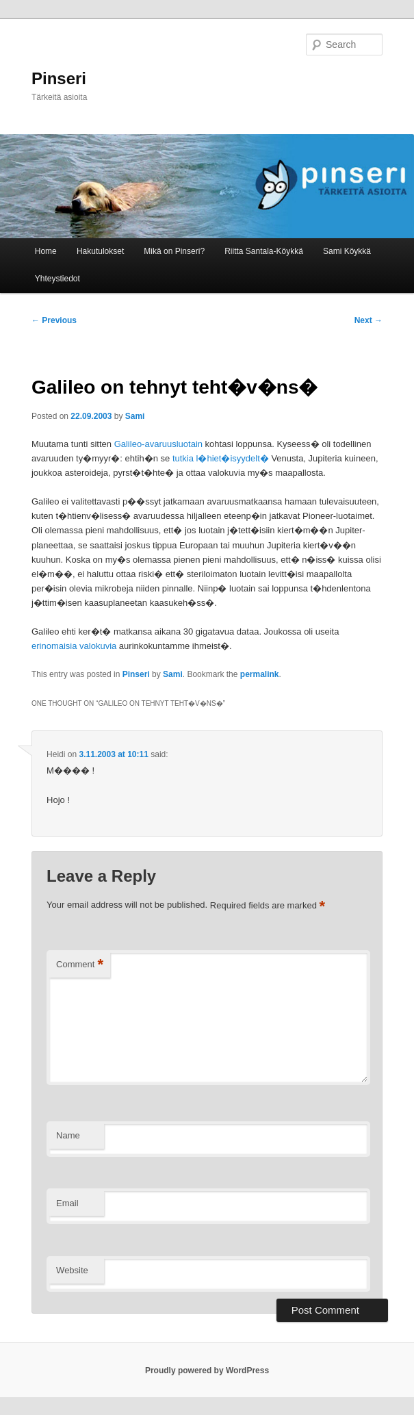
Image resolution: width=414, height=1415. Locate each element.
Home (46, 251)
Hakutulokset (100, 251)
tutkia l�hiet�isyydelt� (220, 458)
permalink (259, 674)
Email (67, 1203)
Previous (54, 320)
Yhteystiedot (57, 278)
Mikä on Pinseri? (174, 251)
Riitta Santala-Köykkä (263, 251)
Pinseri (58, 78)
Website (72, 1270)
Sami (135, 416)
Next (368, 320)
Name (68, 1135)
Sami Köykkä (347, 251)
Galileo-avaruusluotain (158, 444)
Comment (79, 965)
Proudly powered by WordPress (207, 1370)
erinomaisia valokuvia (73, 646)
